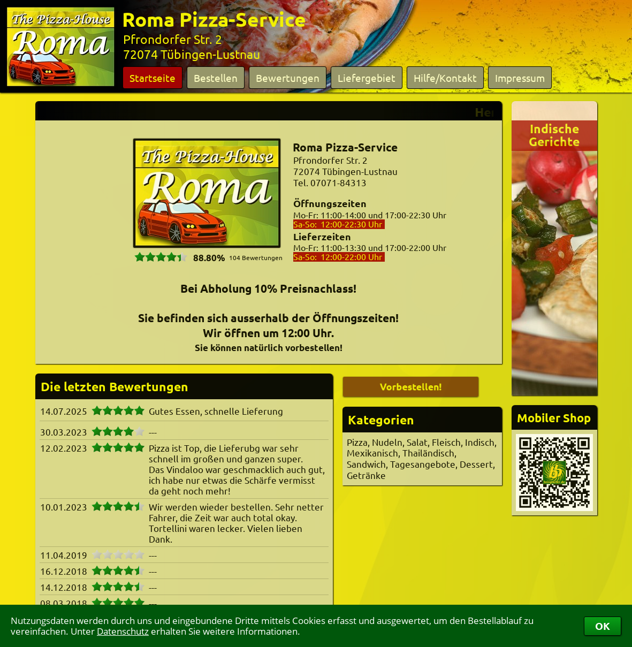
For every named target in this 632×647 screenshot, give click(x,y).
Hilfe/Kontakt (445, 77)
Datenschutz (123, 631)
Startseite (153, 77)
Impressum (520, 77)
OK (602, 626)
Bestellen (216, 77)
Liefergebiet (366, 77)
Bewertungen (287, 77)
